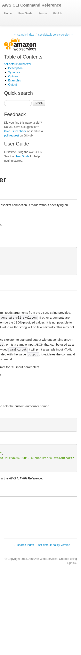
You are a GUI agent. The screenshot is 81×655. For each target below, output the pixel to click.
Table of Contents (23, 57)
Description (15, 68)
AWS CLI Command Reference (31, 5)
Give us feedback (15, 131)
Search (39, 103)
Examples (14, 80)
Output (12, 84)
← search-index (24, 34)
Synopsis (14, 72)
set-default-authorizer (17, 64)
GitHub (57, 13)
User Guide (25, 13)
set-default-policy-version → (56, 34)
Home (8, 13)
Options (13, 76)
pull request (11, 135)
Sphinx (71, 563)
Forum (43, 13)
